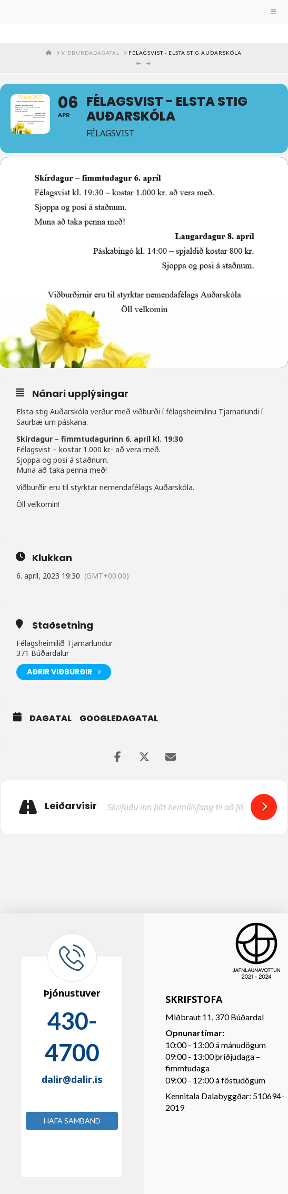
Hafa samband (72, 1120)
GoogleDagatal (119, 718)
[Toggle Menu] (144, 12)
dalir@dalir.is (72, 1079)
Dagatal (50, 718)
